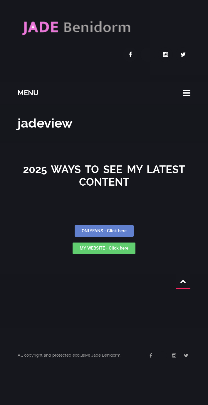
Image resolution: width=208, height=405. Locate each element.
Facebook (130, 54)
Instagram (165, 54)
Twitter (183, 54)
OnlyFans (147, 54)
